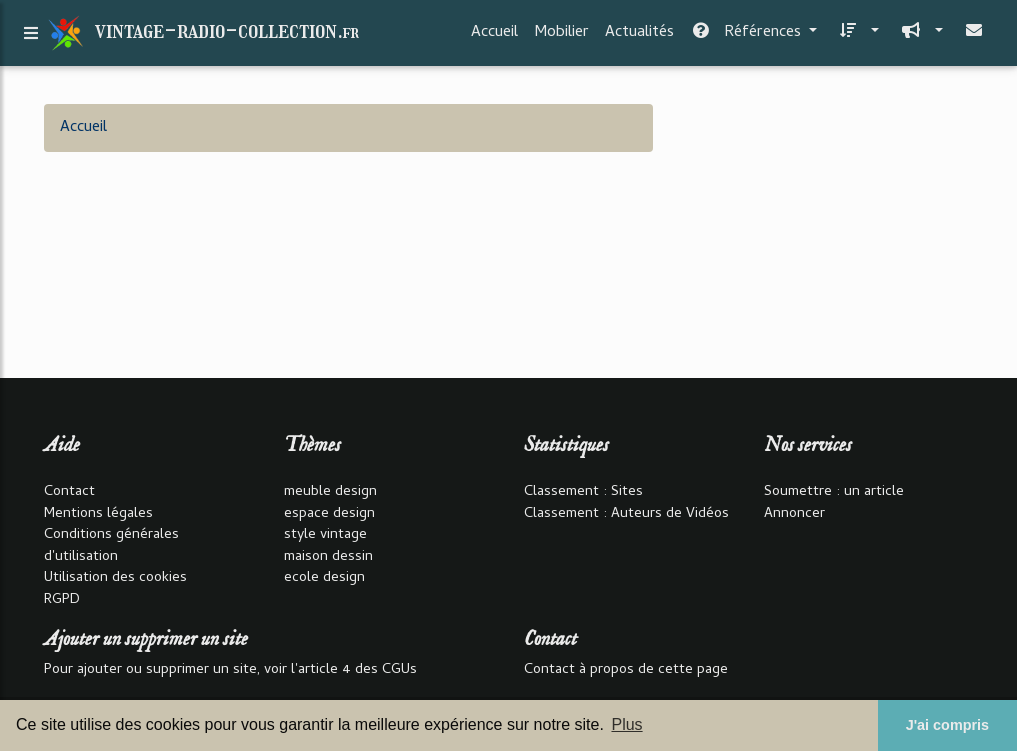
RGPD (62, 600)
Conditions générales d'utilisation (111, 546)
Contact (69, 492)
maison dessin (328, 557)
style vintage (325, 535)
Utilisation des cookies (115, 578)
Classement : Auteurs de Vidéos (626, 514)
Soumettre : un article (834, 492)
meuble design (330, 492)
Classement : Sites (583, 492)
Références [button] (747, 37)
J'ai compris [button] (947, 725)
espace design (329, 514)
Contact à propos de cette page (626, 670)
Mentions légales (98, 514)
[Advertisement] (828, 229)
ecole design (324, 578)
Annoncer (794, 514)
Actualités (639, 37)
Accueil (494, 37)
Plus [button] (626, 724)
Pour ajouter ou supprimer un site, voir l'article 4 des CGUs (230, 670)
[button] (856, 37)
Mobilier (561, 37)
